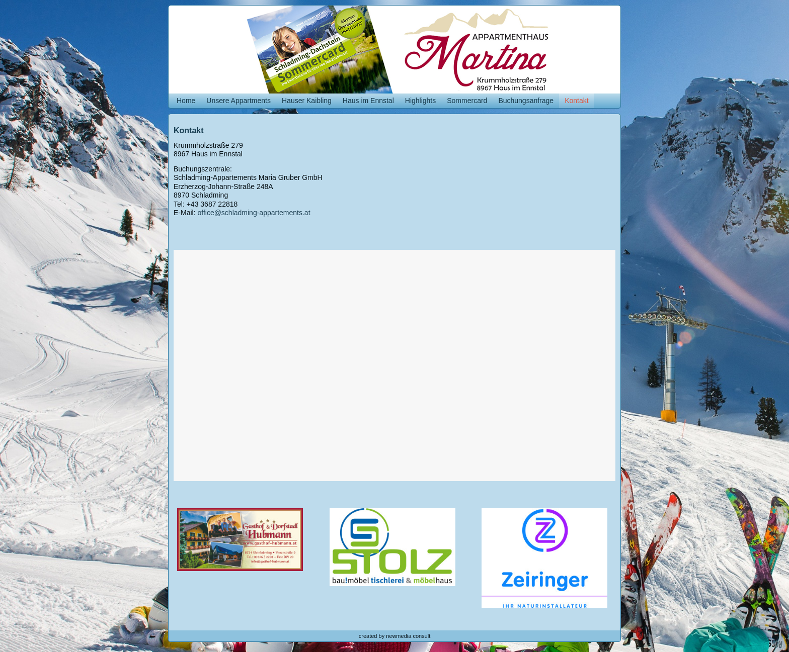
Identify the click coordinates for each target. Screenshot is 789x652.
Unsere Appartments (238, 101)
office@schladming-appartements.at (253, 213)
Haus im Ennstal (368, 101)
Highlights (420, 101)
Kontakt (576, 101)
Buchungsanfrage (526, 101)
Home (186, 101)
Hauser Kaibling (307, 101)
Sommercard (467, 101)
